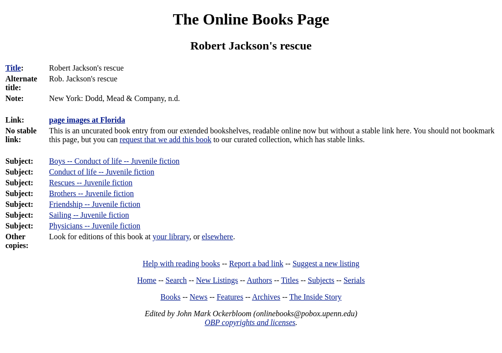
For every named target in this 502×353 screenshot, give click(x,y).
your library (170, 236)
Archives (266, 297)
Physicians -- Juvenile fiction (94, 226)
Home (146, 280)
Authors (259, 280)
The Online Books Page (251, 19)
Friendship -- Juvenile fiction (94, 204)
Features (230, 297)
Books (170, 297)
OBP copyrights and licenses (249, 322)
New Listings (217, 280)
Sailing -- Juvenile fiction (89, 215)
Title (13, 68)
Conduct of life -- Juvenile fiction (101, 172)
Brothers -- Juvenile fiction (91, 193)
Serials (354, 280)
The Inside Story (315, 297)
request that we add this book (165, 139)
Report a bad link (256, 263)
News (198, 297)
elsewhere (217, 236)
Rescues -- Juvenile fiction (90, 182)
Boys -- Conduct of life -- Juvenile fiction (114, 161)
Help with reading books (181, 263)
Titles (290, 280)
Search (176, 280)
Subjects (321, 280)
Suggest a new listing (326, 263)
